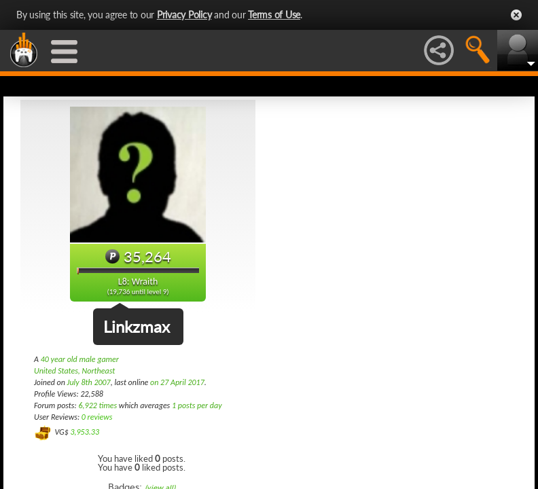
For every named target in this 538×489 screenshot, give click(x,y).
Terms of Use (274, 14)
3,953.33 (84, 432)
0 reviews (97, 417)
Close (516, 15)
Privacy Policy (184, 14)
